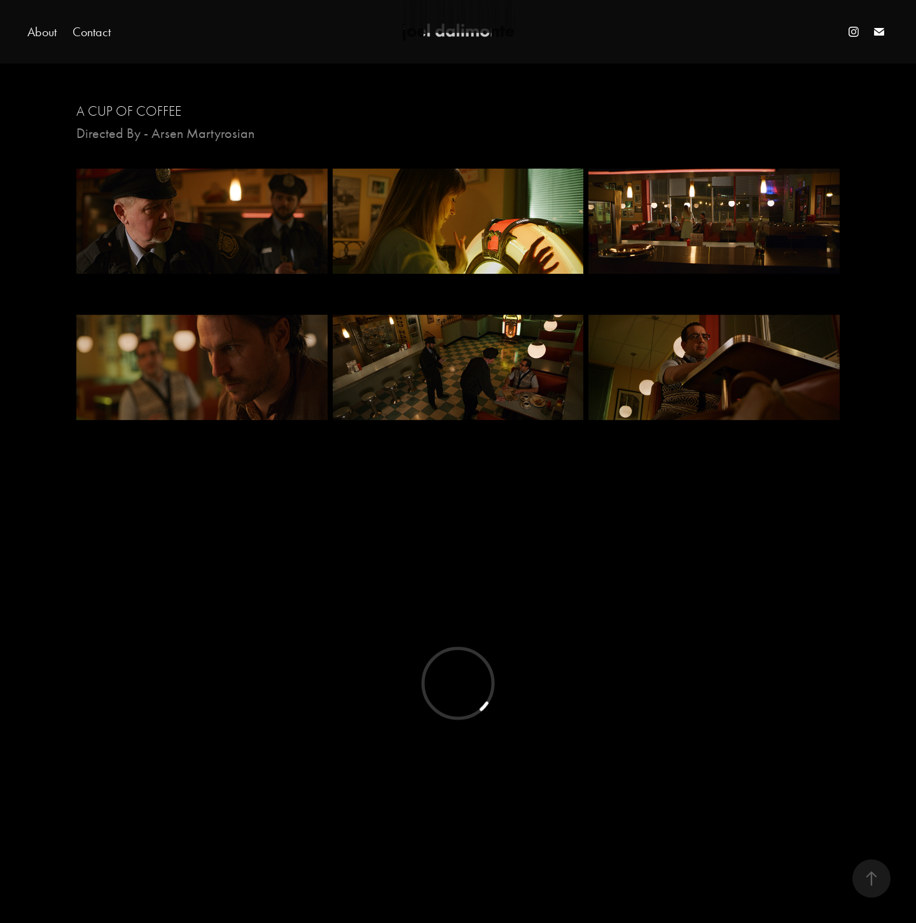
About (42, 31)
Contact (92, 31)
